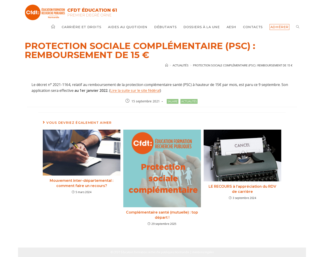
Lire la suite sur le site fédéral (135, 90)
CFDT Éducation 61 (92, 10)
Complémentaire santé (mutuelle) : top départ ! (162, 214)
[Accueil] (166, 65)
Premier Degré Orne (89, 15)
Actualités (189, 101)
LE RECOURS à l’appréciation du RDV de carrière (242, 189)
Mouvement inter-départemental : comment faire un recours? (81, 183)
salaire (173, 101)
